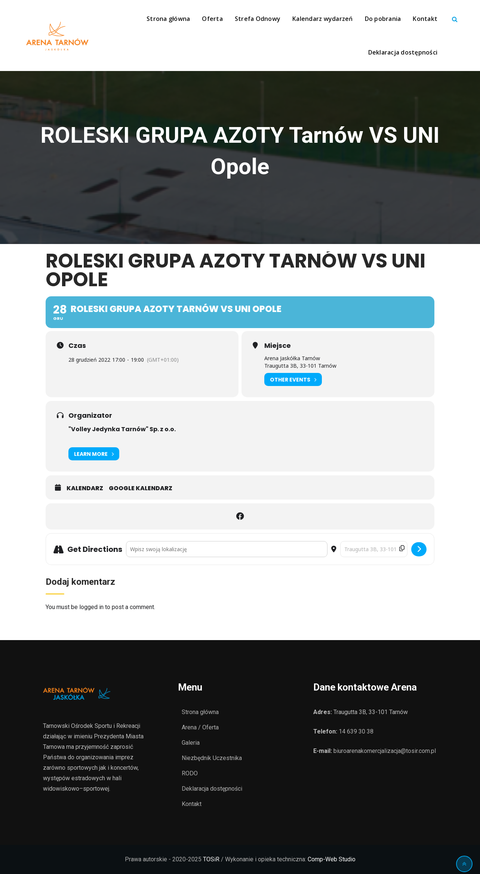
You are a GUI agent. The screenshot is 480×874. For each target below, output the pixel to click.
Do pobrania (383, 19)
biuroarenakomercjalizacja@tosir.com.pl (384, 750)
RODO (190, 773)
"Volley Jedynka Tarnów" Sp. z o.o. (122, 429)
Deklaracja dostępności (403, 52)
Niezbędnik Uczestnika (212, 758)
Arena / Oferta (200, 727)
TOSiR (211, 859)
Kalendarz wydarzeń (322, 19)
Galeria (191, 742)
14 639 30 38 (356, 731)
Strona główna (168, 19)
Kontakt (425, 19)
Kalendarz (85, 488)
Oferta (212, 19)
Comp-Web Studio (332, 859)
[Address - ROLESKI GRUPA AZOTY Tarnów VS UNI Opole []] (226, 549)
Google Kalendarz (140, 488)
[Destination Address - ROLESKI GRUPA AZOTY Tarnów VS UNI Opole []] (373, 549)
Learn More (94, 453)
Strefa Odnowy (257, 19)
